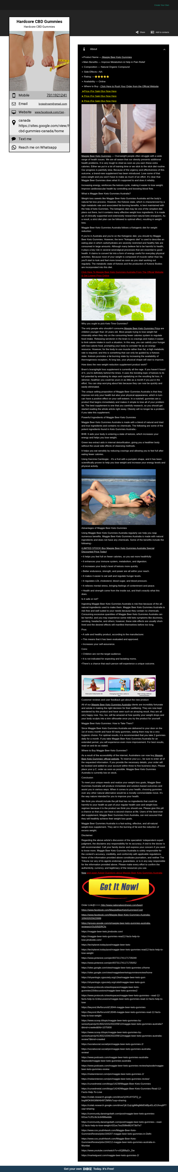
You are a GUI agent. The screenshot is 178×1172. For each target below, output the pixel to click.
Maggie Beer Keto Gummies (117, 57)
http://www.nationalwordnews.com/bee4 (121, 905)
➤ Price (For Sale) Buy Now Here (99, 96)
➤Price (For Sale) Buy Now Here (99, 91)
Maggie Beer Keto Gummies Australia (111, 704)
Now (83, 873)
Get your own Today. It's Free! (89, 1168)
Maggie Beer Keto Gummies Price (141, 328)
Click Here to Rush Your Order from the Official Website (129, 86)
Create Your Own (161, 5)
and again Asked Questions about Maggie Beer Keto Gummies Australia (124, 873)
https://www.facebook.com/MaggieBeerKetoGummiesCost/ (112, 910)
